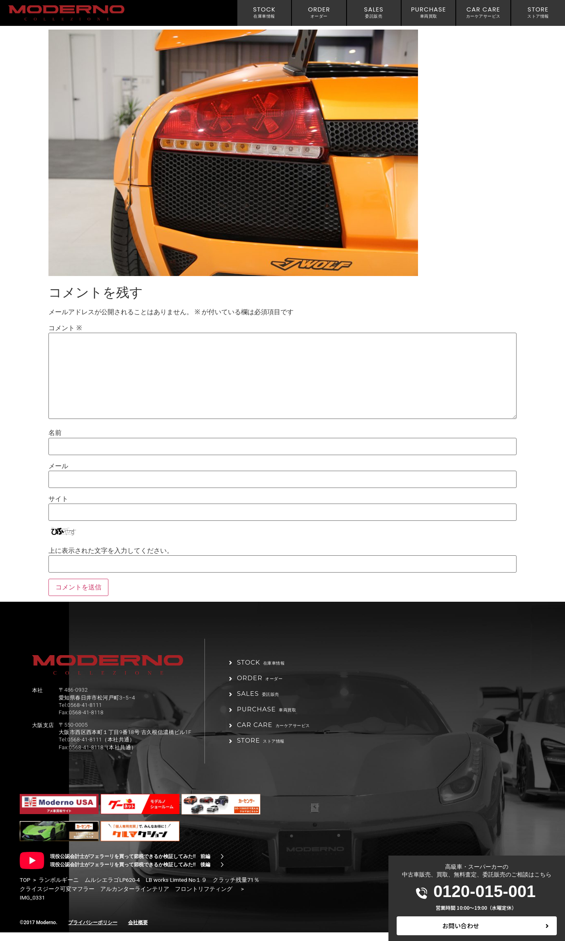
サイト (58, 499)
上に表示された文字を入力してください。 (110, 551)
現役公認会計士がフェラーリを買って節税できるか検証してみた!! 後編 (130, 873)
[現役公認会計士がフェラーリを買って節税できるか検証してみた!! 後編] (222, 873)
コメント (65, 328)
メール (58, 466)
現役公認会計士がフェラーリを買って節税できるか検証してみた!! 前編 (130, 865)
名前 (55, 433)
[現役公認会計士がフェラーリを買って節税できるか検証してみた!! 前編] (222, 865)
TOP (25, 888)
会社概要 (138, 931)
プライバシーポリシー (92, 931)
